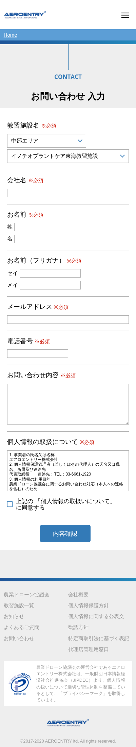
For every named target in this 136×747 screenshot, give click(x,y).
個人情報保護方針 (88, 605)
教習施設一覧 (19, 605)
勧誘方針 (78, 627)
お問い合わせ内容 (41, 375)
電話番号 (28, 341)
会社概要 (78, 594)
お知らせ (14, 616)
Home (10, 35)
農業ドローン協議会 (27, 594)
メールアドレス (38, 306)
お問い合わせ (19, 638)
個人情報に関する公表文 (96, 616)
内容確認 (65, 533)
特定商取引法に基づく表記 (98, 638)
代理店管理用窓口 (88, 649)
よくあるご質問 (21, 627)
